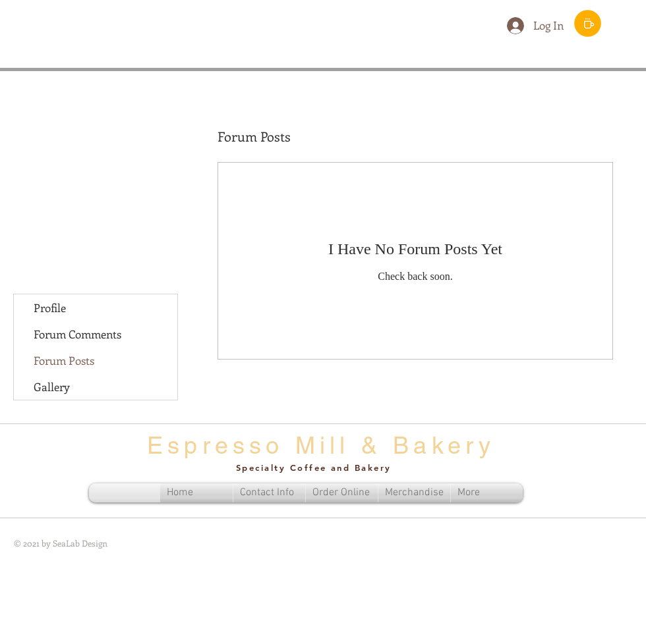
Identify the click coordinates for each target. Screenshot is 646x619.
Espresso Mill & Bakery (321, 445)
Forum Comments (77, 334)
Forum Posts (64, 360)
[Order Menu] (587, 23)
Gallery (52, 386)
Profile (50, 307)
